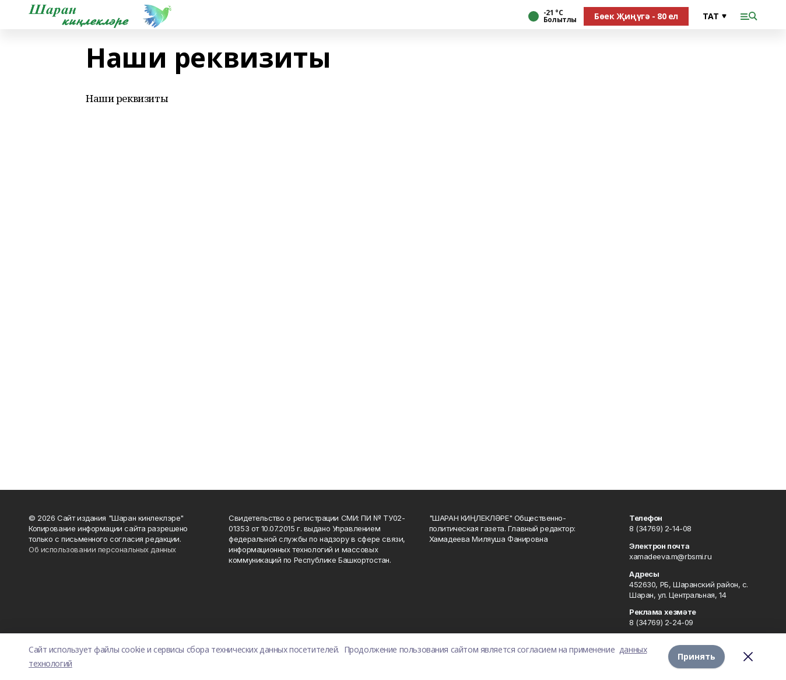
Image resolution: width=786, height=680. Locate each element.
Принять (696, 656)
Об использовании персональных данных (102, 549)
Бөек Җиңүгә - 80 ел (636, 16)
